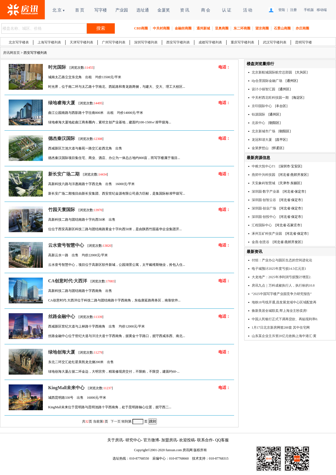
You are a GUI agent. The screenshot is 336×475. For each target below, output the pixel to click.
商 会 (206, 10)
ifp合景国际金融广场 (267, 81)
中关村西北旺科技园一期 (270, 98)
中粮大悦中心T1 (264, 166)
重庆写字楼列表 (242, 42)
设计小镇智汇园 (263, 89)
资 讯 (185, 10)
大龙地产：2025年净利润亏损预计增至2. (281, 277)
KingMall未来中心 (66, 387)
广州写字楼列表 (113, 42)
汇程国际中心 (262, 225)
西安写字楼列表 (178, 42)
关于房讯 (115, 440)
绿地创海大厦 (61, 352)
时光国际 (57, 67)
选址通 (142, 10)
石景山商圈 (282, 28)
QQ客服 (221, 440)
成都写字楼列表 (210, 42)
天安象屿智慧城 (263, 183)
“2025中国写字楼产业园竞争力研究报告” (282, 294)
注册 (293, 10)
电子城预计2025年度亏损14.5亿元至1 (279, 269)
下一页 (116, 421)
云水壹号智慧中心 (66, 245)
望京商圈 (262, 28)
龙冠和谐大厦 (262, 140)
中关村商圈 (161, 28)
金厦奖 (163, 10)
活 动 (248, 10)
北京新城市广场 (263, 131)
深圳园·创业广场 (264, 208)
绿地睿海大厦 (61, 102)
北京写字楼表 (19, 42)
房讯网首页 (11, 53)
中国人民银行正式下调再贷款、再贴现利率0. (285, 319)
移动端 (321, 10)
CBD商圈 (141, 28)
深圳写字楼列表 (146, 42)
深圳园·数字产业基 (265, 191)
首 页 (80, 10)
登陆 (281, 10)
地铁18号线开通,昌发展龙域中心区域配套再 (284, 302)
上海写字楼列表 (49, 42)
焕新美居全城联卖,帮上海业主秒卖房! (279, 311)
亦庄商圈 (302, 28)
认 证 (227, 10)
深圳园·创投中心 (264, 217)
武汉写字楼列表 (274, 42)
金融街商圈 (183, 28)
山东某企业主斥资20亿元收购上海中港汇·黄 (284, 336)
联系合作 (205, 440)
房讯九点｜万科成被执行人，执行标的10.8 (283, 285)
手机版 (308, 10)
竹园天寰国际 (61, 209)
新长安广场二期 (64, 174)
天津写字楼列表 (81, 42)
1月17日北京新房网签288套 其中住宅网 (281, 327)
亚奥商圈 (221, 28)
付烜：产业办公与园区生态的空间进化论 (282, 260)
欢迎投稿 (187, 440)
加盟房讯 (169, 440)
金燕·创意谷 (260, 242)
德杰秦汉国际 (61, 138)
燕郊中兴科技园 (263, 175)
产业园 (121, 10)
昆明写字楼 (303, 42)
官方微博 (151, 440)
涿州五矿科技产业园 (267, 234)
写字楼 (100, 10)
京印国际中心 (262, 106)
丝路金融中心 (61, 316)
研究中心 (133, 440)
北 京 (58, 10)
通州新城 (203, 28)
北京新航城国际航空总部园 (272, 72)
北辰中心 (258, 123)
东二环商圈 (242, 28)
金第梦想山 (260, 148)
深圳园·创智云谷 (264, 200)
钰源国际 (258, 114)
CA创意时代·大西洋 (67, 280)
